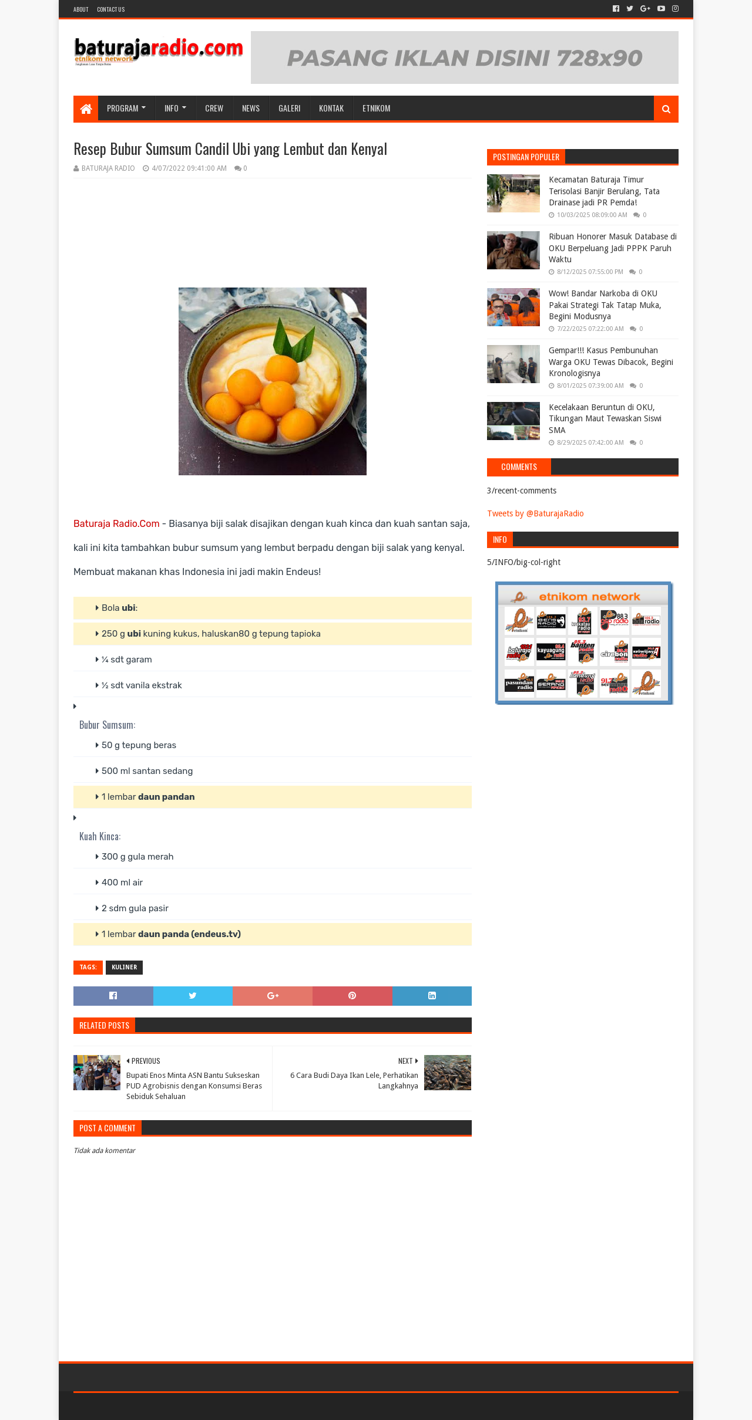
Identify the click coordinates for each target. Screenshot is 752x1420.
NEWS (251, 108)
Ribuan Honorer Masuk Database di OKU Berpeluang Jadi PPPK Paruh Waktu (613, 248)
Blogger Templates (206, 1406)
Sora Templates (138, 1406)
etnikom (376, 108)
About (80, 9)
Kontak (331, 108)
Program (122, 108)
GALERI (289, 108)
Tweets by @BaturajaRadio (535, 513)
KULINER (124, 967)
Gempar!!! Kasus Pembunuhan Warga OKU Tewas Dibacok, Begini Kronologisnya (611, 362)
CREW (214, 108)
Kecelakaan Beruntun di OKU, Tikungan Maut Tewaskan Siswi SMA (605, 419)
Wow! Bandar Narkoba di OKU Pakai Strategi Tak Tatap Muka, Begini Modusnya (605, 305)
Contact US (111, 9)
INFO (171, 108)
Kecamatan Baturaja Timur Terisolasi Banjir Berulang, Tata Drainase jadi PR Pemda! (604, 191)
